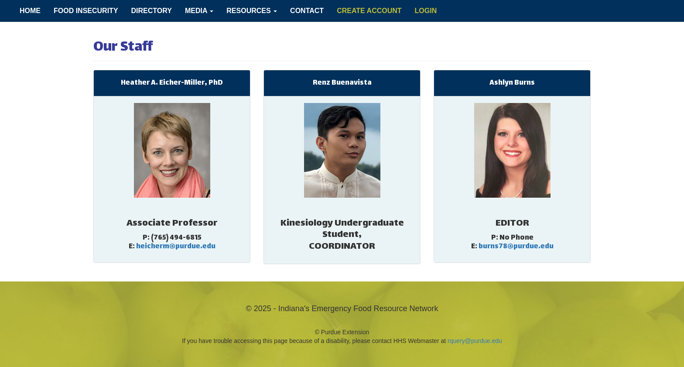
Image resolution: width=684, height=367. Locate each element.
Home (30, 10)
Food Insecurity (86, 10)
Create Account (369, 10)
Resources (251, 10)
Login (426, 10)
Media (199, 10)
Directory (151, 10)
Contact (307, 10)
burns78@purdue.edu (516, 246)
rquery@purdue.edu (475, 340)
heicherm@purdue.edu (175, 246)
